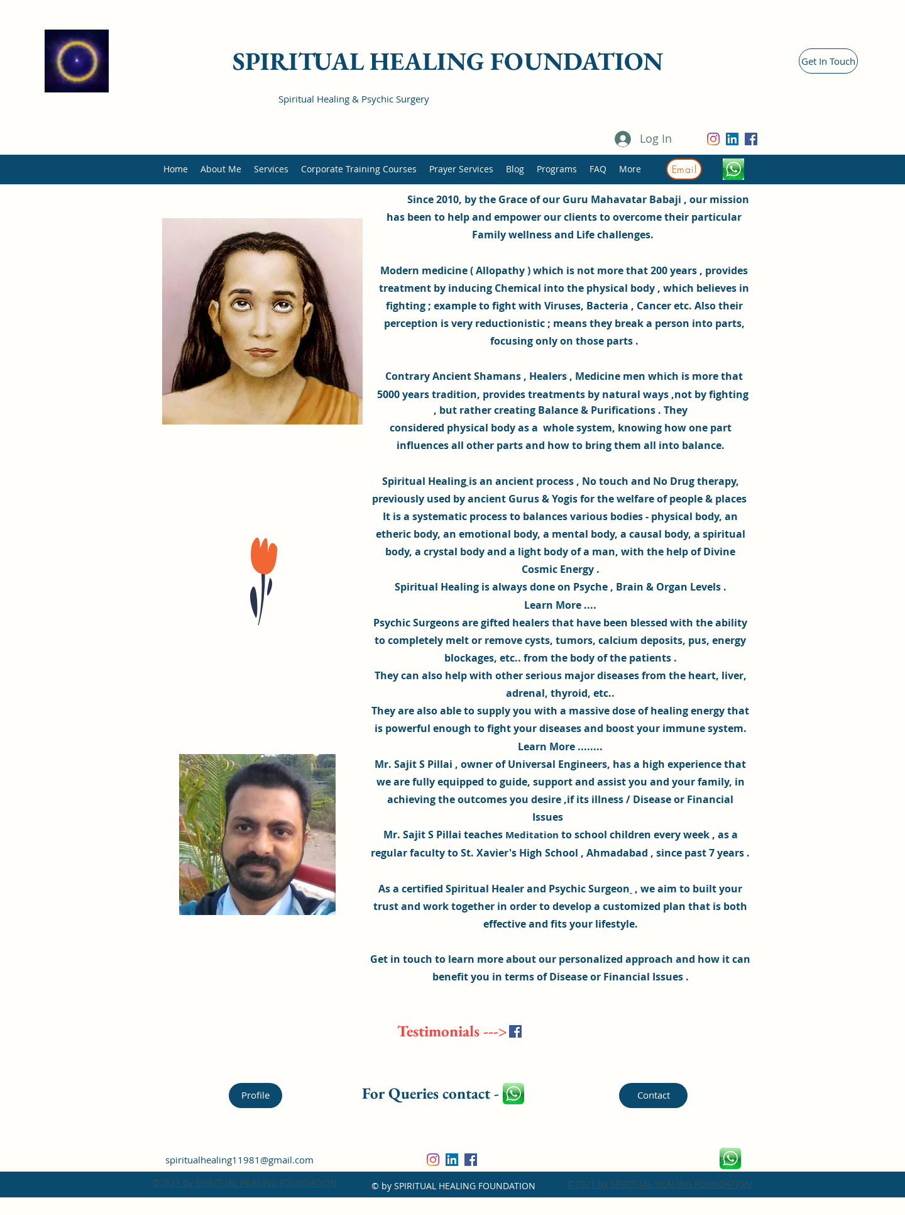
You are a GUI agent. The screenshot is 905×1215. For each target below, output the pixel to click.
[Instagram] (713, 139)
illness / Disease (631, 799)
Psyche (590, 587)
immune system (702, 728)
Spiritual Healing (424, 481)
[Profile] (255, 1095)
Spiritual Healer (485, 889)
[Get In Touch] (828, 61)
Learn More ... (558, 605)
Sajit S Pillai (432, 834)
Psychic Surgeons (417, 623)
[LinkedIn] (732, 139)
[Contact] (653, 1095)
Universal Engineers (557, 764)
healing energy (687, 711)
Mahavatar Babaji (636, 199)
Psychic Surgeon (589, 889)
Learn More (546, 746)
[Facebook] (751, 139)
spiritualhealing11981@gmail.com (239, 1159)
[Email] (684, 169)
